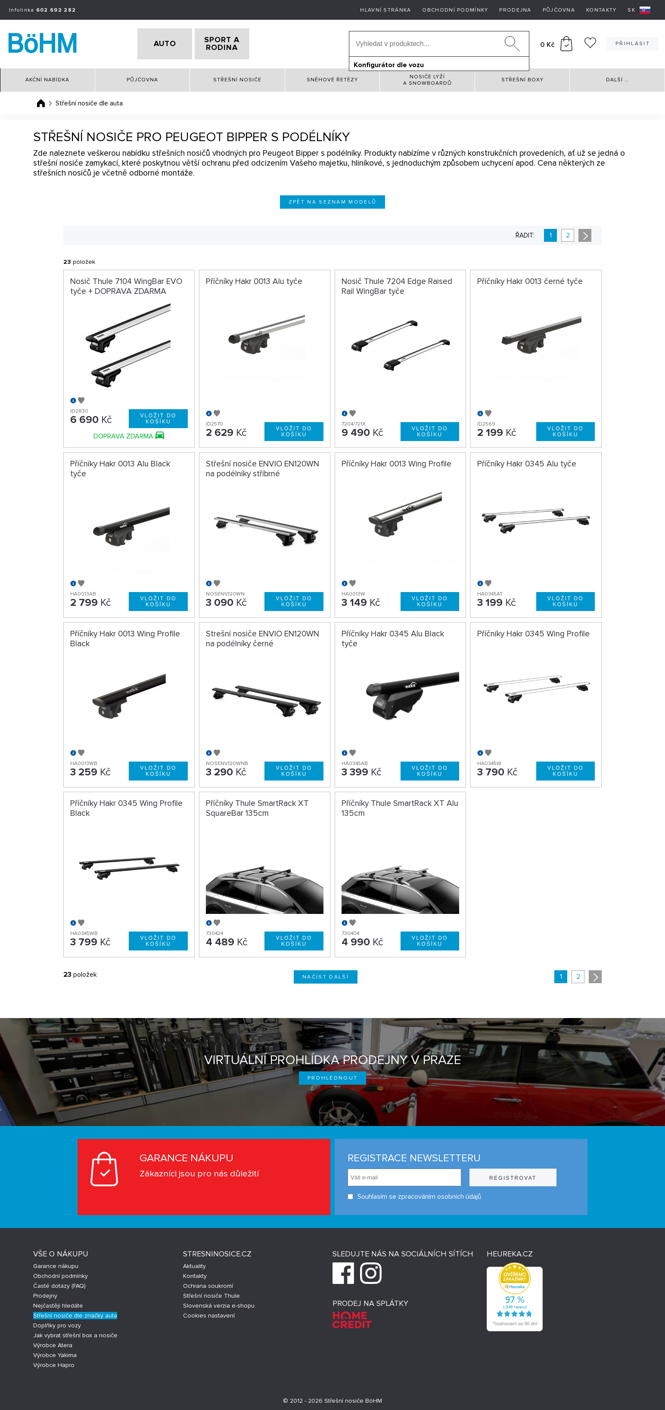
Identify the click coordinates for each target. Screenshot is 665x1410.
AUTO (151, 42)
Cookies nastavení (209, 1312)
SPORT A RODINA (236, 42)
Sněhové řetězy (332, 77)
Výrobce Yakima (55, 1352)
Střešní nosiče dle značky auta (75, 1312)
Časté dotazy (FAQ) (59, 1283)
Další (617, 77)
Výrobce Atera (52, 1342)
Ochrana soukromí (208, 1283)
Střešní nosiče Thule (211, 1292)
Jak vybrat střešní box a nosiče (75, 1332)
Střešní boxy (522, 77)
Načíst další (325, 974)
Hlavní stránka (385, 10)
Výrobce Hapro (54, 1362)
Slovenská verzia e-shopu (219, 1302)
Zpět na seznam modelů (333, 199)
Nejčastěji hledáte (58, 1302)
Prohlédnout (333, 1075)
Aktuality (194, 1263)
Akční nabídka (47, 77)
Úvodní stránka (41, 100)
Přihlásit (632, 42)
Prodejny (45, 1292)
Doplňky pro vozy (57, 1322)
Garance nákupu (55, 1263)
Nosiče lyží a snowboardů (427, 77)
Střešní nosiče (237, 77)
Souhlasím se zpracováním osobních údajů (414, 1194)
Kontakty (601, 10)
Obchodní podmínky (455, 10)
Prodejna (515, 10)
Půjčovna (559, 10)
